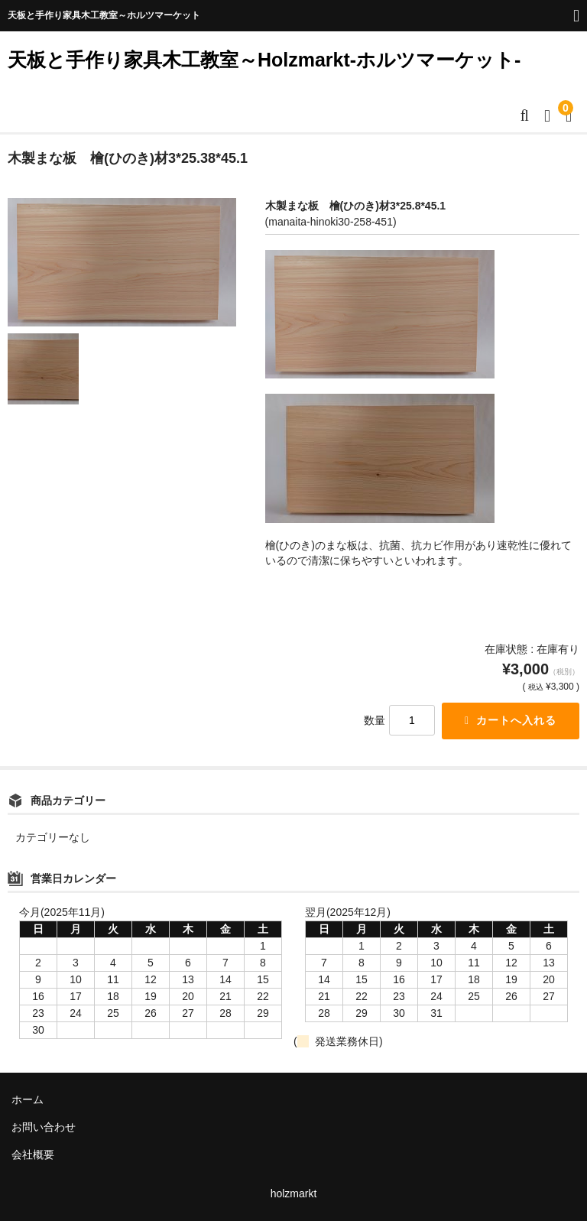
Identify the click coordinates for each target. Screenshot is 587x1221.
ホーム (27, 1099)
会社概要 (32, 1154)
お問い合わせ (43, 1127)
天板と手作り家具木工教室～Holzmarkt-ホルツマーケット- (264, 59)
